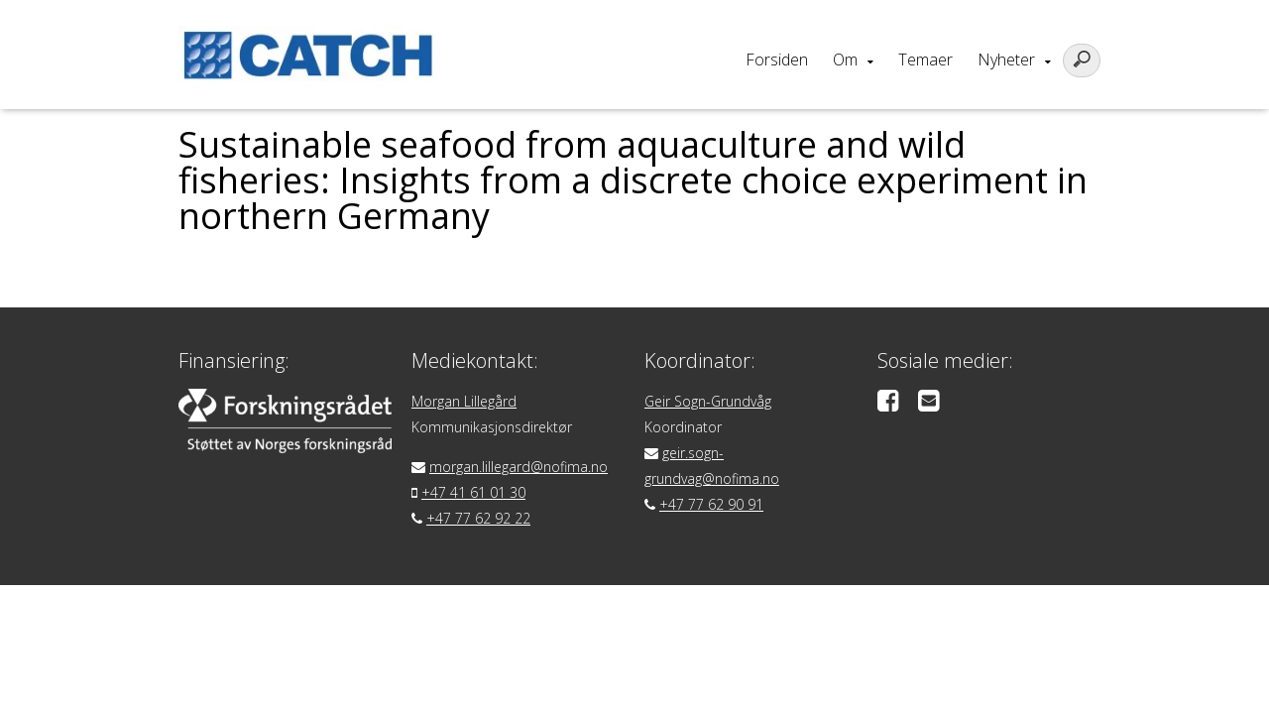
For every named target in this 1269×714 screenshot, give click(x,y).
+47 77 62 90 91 (711, 504)
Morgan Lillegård (464, 401)
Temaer (925, 59)
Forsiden (777, 59)
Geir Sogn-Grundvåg (707, 401)
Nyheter (1006, 59)
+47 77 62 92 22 (478, 518)
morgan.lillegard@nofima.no (518, 466)
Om (845, 59)
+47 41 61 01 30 (473, 492)
